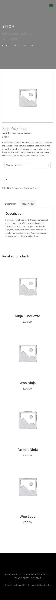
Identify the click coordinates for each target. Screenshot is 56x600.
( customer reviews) (22, 133)
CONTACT (36, 578)
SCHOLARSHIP (30, 574)
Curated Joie (45, 585)
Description (10, 203)
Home (5, 45)
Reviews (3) (28, 203)
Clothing (27, 188)
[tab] (10, 203)
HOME (7, 574)
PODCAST (17, 574)
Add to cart (24, 165)
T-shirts (36, 188)
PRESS (26, 578)
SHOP (42, 574)
